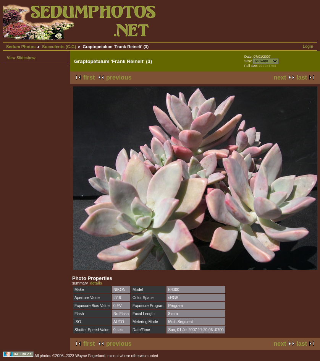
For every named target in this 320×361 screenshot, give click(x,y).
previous (119, 77)
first (89, 77)
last (301, 77)
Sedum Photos (21, 46)
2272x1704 (267, 66)
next (280, 77)
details (96, 283)
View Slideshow (21, 58)
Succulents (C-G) (59, 46)
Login (308, 46)
